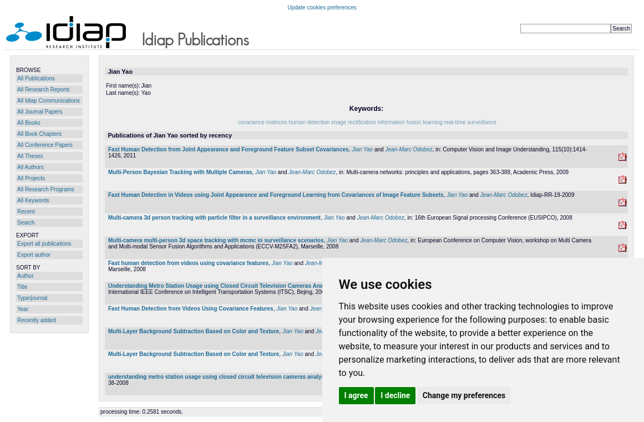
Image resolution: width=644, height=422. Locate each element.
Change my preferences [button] (464, 395)
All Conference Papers (45, 145)
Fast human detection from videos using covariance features (188, 263)
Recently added (36, 320)
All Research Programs (45, 189)
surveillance (481, 122)
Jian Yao (362, 149)
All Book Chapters (39, 134)
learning (433, 122)
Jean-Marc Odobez (408, 149)
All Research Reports (43, 90)
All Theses (30, 156)
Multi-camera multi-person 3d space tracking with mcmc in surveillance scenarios (215, 240)
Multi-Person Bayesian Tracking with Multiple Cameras (180, 172)
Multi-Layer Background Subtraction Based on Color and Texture (193, 331)
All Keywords (33, 200)
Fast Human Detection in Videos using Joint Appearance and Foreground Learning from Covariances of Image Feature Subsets (276, 195)
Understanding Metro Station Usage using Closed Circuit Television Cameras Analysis (222, 286)
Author (25, 276)
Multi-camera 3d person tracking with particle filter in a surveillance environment (214, 218)
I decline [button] (395, 395)
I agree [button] (356, 395)
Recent (26, 212)
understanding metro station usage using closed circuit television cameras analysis (218, 377)
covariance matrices (263, 122)
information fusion (400, 122)
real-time (455, 122)
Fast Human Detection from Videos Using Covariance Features (190, 309)
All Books (28, 123)
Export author (33, 255)
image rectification (354, 122)
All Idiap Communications (48, 101)
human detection (308, 122)
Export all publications (44, 244)
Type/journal (32, 298)
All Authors (30, 167)
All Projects (31, 178)
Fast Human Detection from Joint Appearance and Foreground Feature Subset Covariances (228, 149)
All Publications (36, 78)
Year (22, 309)
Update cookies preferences (322, 7)
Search (26, 223)
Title (22, 287)
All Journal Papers (39, 112)
